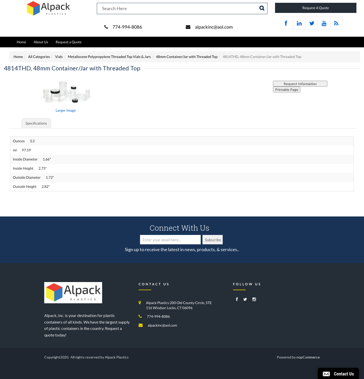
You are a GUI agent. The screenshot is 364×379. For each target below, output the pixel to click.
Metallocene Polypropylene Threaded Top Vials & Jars (109, 56)
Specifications (36, 123)
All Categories (39, 56)
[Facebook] (237, 299)
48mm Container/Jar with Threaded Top (187, 56)
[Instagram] (254, 299)
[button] (338, 373)
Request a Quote (68, 42)
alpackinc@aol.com (214, 27)
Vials (59, 56)
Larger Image (66, 110)
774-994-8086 (127, 27)
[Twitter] (245, 299)
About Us (41, 42)
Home (21, 42)
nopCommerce (308, 357)
